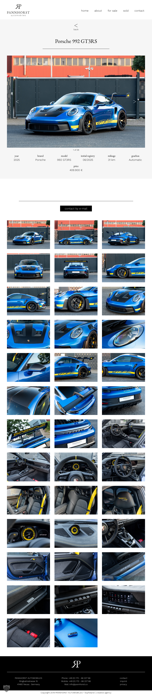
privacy (123, 684)
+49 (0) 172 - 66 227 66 (79, 678)
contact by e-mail (76, 208)
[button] (17, 102)
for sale (112, 10)
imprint (123, 681)
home (84, 10)
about (98, 10)
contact (139, 10)
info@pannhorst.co (78, 684)
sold (126, 10)
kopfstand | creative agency (98, 692)
